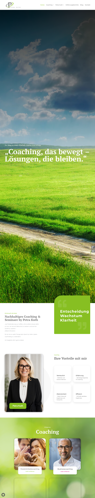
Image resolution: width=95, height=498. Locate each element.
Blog (81, 5)
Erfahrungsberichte (72, 5)
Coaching (49, 5)
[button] (3, 495)
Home (42, 5)
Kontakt (87, 5)
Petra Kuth (59, 5)
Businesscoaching (65, 469)
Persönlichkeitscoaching (30, 469)
